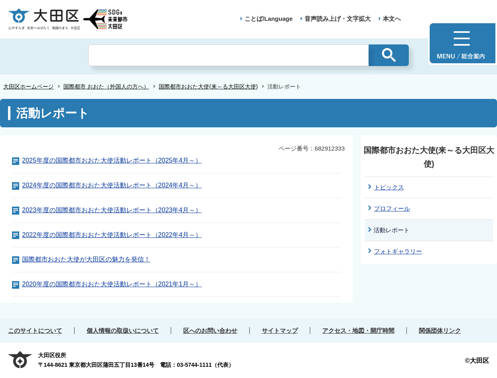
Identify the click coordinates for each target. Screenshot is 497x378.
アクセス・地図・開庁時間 (358, 330)
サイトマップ (280, 330)
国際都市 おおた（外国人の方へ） (106, 86)
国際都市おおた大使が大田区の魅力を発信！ (86, 259)
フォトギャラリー (398, 251)
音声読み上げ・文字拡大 (338, 18)
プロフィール (392, 208)
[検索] (228, 55)
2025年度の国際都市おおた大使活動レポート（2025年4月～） (112, 160)
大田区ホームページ (28, 86)
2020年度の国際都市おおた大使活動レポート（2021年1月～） (112, 284)
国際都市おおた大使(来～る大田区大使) (208, 86)
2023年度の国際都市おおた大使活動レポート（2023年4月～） (112, 210)
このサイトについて (35, 330)
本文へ (392, 18)
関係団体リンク (440, 330)
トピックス (389, 187)
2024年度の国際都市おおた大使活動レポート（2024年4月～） (112, 185)
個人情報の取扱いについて (123, 330)
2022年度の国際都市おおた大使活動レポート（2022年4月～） (112, 234)
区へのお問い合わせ (210, 330)
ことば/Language (268, 18)
